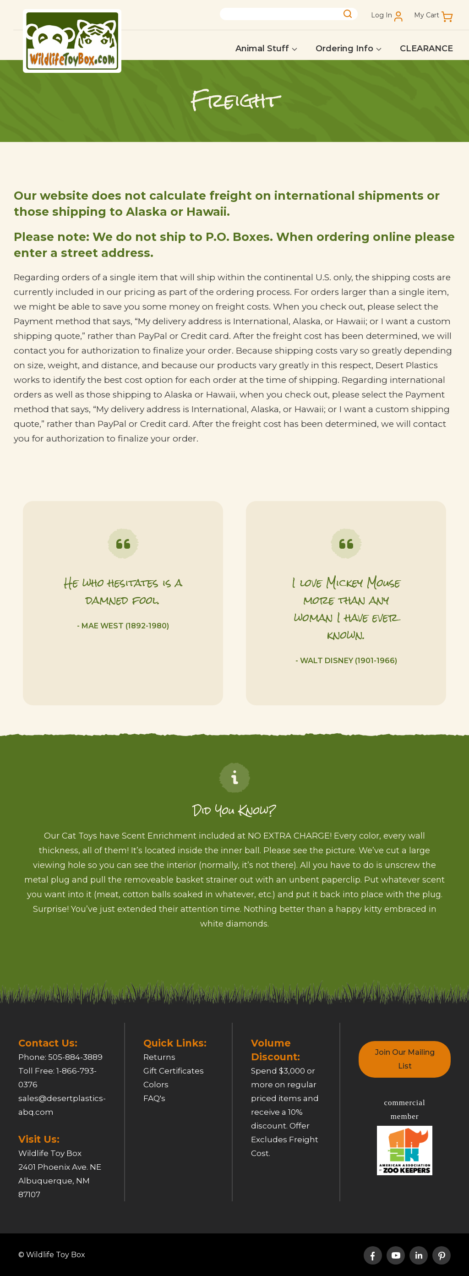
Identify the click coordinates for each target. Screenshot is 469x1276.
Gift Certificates (173, 1070)
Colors (156, 1084)
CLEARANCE (426, 49)
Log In (381, 15)
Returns (159, 1057)
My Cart (426, 15)
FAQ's (154, 1098)
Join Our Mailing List (405, 1059)
